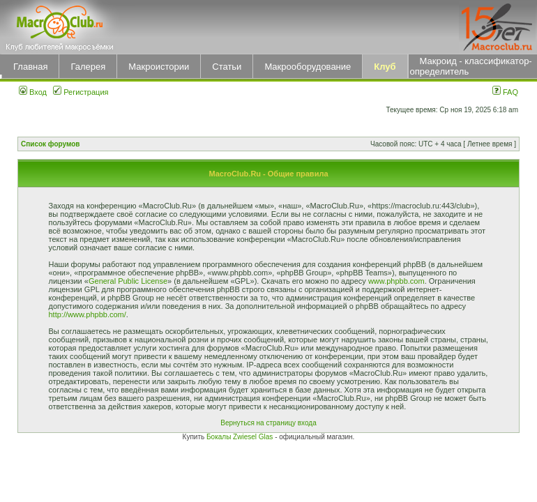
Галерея (87, 66)
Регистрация (80, 92)
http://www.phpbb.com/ (87, 314)
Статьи (226, 66)
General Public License (128, 281)
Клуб (384, 66)
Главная (30, 66)
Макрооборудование (307, 66)
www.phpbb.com (396, 281)
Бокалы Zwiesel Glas (240, 437)
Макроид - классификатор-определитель (471, 66)
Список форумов (50, 144)
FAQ (505, 92)
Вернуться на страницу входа (268, 423)
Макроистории (158, 66)
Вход (33, 92)
